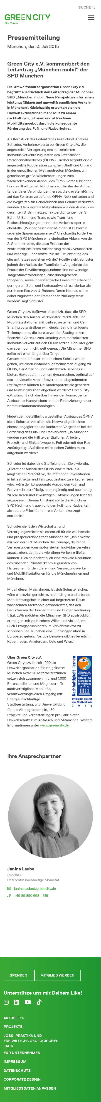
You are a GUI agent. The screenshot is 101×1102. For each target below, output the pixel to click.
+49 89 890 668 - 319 (31, 895)
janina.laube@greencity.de (35, 888)
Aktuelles (14, 1018)
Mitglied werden (57, 975)
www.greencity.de (54, 725)
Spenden (18, 975)
